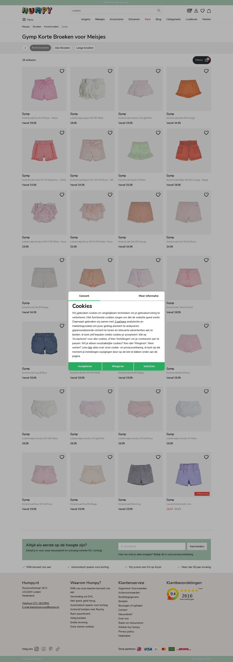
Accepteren (85, 366)
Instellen (149, 366)
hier (90, 347)
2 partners (120, 321)
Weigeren (118, 366)
